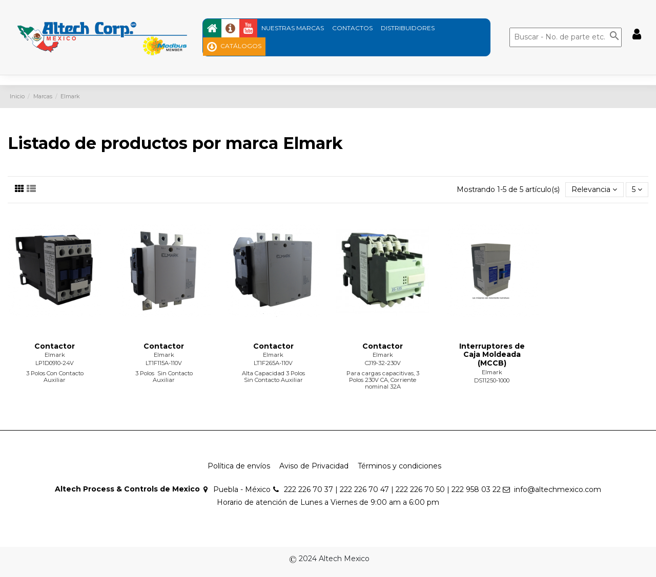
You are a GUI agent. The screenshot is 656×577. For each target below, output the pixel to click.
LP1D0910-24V (54, 363)
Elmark (55, 354)
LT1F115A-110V (164, 363)
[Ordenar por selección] (594, 189)
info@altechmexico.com (557, 489)
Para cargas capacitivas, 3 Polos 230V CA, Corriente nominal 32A (382, 380)
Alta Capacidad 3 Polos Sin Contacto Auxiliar (273, 376)
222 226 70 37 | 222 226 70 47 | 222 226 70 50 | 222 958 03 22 (392, 489)
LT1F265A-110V (273, 363)
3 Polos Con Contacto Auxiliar (55, 376)
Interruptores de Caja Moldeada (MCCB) (492, 354)
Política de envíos (239, 466)
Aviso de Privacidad (313, 466)
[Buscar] (565, 37)
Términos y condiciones (399, 466)
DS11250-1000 (491, 380)
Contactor (54, 346)
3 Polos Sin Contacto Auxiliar (164, 376)
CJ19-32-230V (383, 363)
